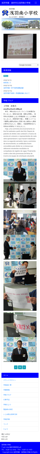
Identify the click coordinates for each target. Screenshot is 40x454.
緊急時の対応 (8, 409)
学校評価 (6, 419)
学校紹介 (7, 385)
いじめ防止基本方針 (10, 414)
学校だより (7, 404)
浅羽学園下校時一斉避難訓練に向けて (16, 93)
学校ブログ (7, 395)
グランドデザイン (9, 380)
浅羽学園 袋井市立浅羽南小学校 (16, 3)
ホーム (5, 375)
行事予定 (6, 400)
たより (5, 429)
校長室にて (7, 83)
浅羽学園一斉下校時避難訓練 (13, 88)
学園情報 (6, 390)
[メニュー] (35, 3)
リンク (5, 424)
